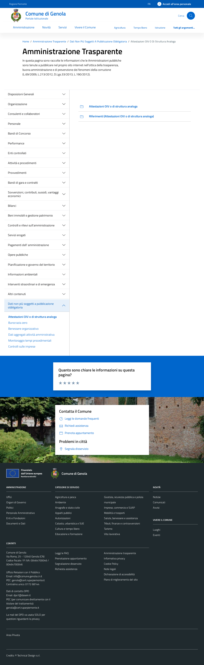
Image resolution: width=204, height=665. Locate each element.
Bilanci (12, 205)
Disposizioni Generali (21, 94)
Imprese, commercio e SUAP (119, 508)
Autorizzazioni (62, 518)
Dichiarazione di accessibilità (119, 574)
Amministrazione (23, 27)
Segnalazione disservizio (68, 564)
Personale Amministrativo (20, 513)
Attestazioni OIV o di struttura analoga (32, 317)
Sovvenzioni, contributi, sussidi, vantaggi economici (33, 194)
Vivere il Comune (85, 27)
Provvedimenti (17, 172)
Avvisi (156, 508)
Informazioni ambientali (22, 274)
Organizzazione (17, 104)
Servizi (62, 27)
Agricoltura (120, 28)
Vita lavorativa (112, 534)
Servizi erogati (17, 235)
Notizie (157, 497)
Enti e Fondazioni (15, 518)
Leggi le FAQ (62, 553)
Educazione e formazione (68, 534)
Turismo (108, 529)
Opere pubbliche (18, 254)
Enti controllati (17, 153)
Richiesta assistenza (66, 569)
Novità (46, 27)
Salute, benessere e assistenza (121, 518)
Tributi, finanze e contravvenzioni (122, 523)
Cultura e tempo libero (67, 529)
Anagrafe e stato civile (67, 508)
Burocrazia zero (17, 322)
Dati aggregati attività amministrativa (31, 334)
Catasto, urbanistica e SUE (69, 523)
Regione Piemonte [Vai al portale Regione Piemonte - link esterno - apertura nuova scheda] (18, 4)
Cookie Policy (111, 564)
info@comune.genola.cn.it (28, 576)
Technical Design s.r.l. (28, 655)
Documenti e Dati (15, 523)
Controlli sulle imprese (21, 346)
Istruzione (160, 28)
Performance (16, 143)
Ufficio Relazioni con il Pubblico (23, 572)
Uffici (9, 497)
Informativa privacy (114, 558)
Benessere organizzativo (23, 328)
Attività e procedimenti (22, 163)
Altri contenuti (17, 294)
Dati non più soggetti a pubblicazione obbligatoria (31, 305)
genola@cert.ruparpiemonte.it (28, 580)
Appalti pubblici (63, 513)
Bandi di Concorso (19, 133)
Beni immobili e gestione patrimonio (30, 215)
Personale (14, 123)
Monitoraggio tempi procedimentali (29, 340)
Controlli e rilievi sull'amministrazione (31, 225)
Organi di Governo (16, 502)
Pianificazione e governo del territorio (31, 264)
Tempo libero (140, 28)
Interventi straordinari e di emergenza (31, 284)
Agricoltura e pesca (65, 497)
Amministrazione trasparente (120, 553)
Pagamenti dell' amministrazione (28, 245)
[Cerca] (191, 16)
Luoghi (156, 530)
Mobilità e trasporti (114, 513)
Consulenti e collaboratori (24, 114)
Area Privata (13, 635)
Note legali (110, 569)
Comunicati (159, 502)
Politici (9, 508)
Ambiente (60, 502)
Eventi (156, 535)
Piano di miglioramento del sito (121, 580)
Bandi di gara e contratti (23, 182)
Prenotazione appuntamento (71, 558)
